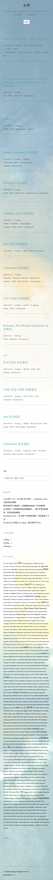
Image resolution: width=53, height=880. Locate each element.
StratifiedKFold (28, 786)
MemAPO (19, 698)
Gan (6, 650)
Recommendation (35, 750)
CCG (9, 581)
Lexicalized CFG (37, 681)
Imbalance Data (36, 659)
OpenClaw (31, 717)
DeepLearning (21, 614)
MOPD (38, 689)
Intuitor (18, 668)
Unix (10, 804)
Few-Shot (22, 638)
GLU (35, 644)
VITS (37, 804)
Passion (33, 723)
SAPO (45, 759)
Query (19, 741)
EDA (8, 626)
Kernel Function (37, 671)
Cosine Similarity (43, 599)
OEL (14, 714)
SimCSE (11, 777)
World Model (33, 813)
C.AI (45, 578)
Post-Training (23, 729)
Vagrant (42, 804)
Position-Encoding (13, 729)
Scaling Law (11, 765)
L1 (29, 674)
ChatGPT (33, 45)
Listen (5, 686)
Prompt (15, 738)
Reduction (6, 753)
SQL (19, 762)
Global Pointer (35, 650)
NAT (13, 708)
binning (17, 819)
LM (25, 52)
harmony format (10, 822)
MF (24, 689)
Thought (17, 798)
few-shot (30, 819)
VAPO (34, 804)
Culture (32, 602)
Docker (38, 620)
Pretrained (17, 735)
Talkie (31, 792)
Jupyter (5, 671)
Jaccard (36, 668)
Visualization (38, 807)
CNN (30, 581)
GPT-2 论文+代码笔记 (16, 298)
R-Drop (44, 741)
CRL (36, 581)
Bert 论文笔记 (11, 416)
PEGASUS (20, 193)
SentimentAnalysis (32, 774)
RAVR (17, 744)
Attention (7, 278)
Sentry (40, 774)
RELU (25, 744)
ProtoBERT (21, 738)
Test (4, 795)
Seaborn (18, 765)
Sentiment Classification (20, 774)
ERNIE (26, 626)
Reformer (13, 339)
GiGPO (26, 650)
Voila (24, 810)
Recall (27, 750)
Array (5, 569)
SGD (8, 762)
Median (13, 698)
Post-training (33, 728)
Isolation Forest (24, 668)
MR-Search (43, 689)
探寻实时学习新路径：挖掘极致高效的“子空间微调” (24, 506)
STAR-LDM (30, 762)
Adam (29, 566)
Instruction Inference (9, 668)
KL (24, 671)
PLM (29, 720)
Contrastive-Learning (16, 599)
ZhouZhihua (30, 816)
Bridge (33, 578)
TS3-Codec (12, 792)
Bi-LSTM (33, 575)
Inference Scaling (31, 662)
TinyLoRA (28, 798)
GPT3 (13, 647)
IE (23, 659)
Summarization (32, 193)
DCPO (5, 605)
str (44, 825)
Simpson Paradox (37, 777)
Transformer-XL (8, 801)
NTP (4, 711)
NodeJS (30, 711)
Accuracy (6, 566)
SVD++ (40, 762)
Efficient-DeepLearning (25, 629)
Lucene (47, 686)
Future (20, 644)
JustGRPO (11, 671)
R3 (11, 744)
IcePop (30, 659)
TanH (34, 792)
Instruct (23, 665)
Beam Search (19, 575)
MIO (27, 689)
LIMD (37, 674)
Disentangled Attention (10, 620)
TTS (21, 792)
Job (45, 668)
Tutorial (29, 801)
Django (33, 620)
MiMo (47, 698)
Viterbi (45, 807)
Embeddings (19, 632)
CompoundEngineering (23, 590)
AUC (42, 563)
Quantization (13, 741)
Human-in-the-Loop (14, 659)
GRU (31, 647)
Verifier (16, 807)
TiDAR (22, 798)
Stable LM (38, 783)
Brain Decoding (26, 578)
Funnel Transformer (11, 644)
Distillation (27, 620)
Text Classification (11, 795)
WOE (38, 810)
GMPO (39, 644)
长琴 (26, 5)
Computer (6, 593)
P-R (11, 720)
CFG (18, 581)
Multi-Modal (32, 704)
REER (21, 744)
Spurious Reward (21, 783)
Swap (31, 789)
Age (32, 566)
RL (9, 747)
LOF (28, 677)
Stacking (5, 786)
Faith (35, 635)
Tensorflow (46, 792)
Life (11, 684)
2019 (5, 355)
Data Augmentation (35, 605)
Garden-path (11, 650)
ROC (38, 747)
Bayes (13, 575)
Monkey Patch (12, 704)
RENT (30, 744)
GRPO (26, 647)
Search (23, 765)
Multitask (47, 704)
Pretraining (23, 735)
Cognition (35, 587)
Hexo (14, 875)
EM (11, 626)
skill (37, 825)
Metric (39, 698)
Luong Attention (8, 689)
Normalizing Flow (38, 711)
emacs (26, 819)
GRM (20, 647)
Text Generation (21, 795)
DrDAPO (24, 623)
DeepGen (6, 614)
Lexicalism (29, 681)
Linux (47, 684)
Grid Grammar (34, 653)
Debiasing (29, 611)
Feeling (17, 92)
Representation (27, 756)
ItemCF (32, 668)
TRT (7, 792)
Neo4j (16, 711)
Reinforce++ (34, 753)
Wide (17, 813)
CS (39, 581)
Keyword (10, 674)
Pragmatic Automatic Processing (12, 732)
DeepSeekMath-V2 (22, 617)
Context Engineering (38, 593)
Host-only (32, 656)
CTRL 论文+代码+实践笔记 (20, 389)
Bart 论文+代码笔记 (15, 244)
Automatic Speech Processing (26, 569)
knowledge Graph (28, 822)
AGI (16, 563)
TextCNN (41, 795)
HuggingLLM (40, 656)
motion (42, 822)
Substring (9, 789)
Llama (9, 686)
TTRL (18, 792)
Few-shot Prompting (31, 638)
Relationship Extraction (15, 756)
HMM (10, 656)
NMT (37, 708)
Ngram (26, 711)
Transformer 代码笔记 (16, 267)
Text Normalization (32, 795)
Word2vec (22, 813)
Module (46, 701)
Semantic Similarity (9, 771)
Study (46, 786)
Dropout (40, 623)
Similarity (17, 777)
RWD (42, 747)
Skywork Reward (8, 780)
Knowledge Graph (22, 674)
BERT (6, 129)
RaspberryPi (7, 750)
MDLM (15, 689)
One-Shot (34, 714)
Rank (45, 747)
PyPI (39, 738)
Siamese (45, 774)
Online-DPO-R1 (18, 717)
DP (21, 605)
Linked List (35, 684)
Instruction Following (41, 665)
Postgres (41, 729)
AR (40, 563)
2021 (5, 112)
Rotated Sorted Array (33, 759)
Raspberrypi (14, 750)
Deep (45, 611)
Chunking (38, 584)
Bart (25, 251)
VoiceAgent (19, 810)
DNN (17, 605)
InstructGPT (11, 52)
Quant (7, 741)
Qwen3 (32, 741)
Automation (39, 569)
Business (39, 578)
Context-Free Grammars (16, 596)
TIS (4, 792)
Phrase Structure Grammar (11, 725)
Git (30, 650)
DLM (14, 605)
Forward (23, 641)
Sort (37, 780)
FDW (24, 635)
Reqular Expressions (38, 756)
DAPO (43, 602)
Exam (13, 635)
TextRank (6, 798)
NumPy (46, 711)
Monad (5, 704)
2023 (5, 32)
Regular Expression (25, 753)
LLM (20, 52)
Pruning (27, 738)
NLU (34, 708)
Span (40, 780)
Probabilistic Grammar (34, 735)
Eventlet (5, 635)
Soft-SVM (27, 780)
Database (17, 611)
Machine (9, 692)
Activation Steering (21, 566)
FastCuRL (40, 635)
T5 (22, 96)
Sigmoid (5, 777)
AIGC (30, 563)
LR (31, 677)
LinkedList (42, 684)
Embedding (11, 632)
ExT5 (10, 635)
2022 (5, 72)
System (36, 789)
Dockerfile (12, 623)
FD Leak (20, 635)
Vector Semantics (8, 807)
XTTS (43, 813)
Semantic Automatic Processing (35, 768)
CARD (5, 581)
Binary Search (7, 578)
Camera (5, 584)
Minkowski (26, 701)
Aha (39, 566)
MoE (31, 701)
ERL (22, 626)
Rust (41, 759)
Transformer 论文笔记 (16, 443)
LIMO (41, 674)
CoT (25, 587)
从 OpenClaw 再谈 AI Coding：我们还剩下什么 (22, 523)
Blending (15, 578)
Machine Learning (20, 692)
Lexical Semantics (20, 681)
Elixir (46, 629)
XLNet (39, 813)
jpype (16, 822)
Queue (23, 741)
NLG (21, 708)
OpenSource (38, 717)
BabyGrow (22, 572)
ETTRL (31, 626)
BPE (17, 572)
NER (17, 708)
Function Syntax (41, 641)
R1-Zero (6, 744)
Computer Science (15, 593)
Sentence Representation (26, 771)
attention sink (7, 819)
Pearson (38, 723)
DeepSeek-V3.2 (11, 617)
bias (13, 819)
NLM (25, 708)
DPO (23, 605)
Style (4, 789)
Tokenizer (34, 798)
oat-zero (5, 825)
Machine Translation (33, 692)
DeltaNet (30, 617)
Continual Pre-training (31, 596)
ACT (4, 563)
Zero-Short (10, 816)
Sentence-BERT (7, 774)
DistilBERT (20, 620)
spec (40, 825)
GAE (23, 644)
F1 (16, 635)
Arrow (9, 569)
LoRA (13, 686)
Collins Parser (13, 590)
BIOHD (8, 572)
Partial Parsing (26, 723)
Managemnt (7, 695)
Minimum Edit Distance (16, 701)
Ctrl (25, 396)
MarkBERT (14, 695)
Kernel (30, 671)
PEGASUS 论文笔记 (15, 183)
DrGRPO (30, 623)
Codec (29, 587)
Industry (23, 662)
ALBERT (35, 563)
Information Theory (15, 665)
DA (36, 602)
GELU (31, 644)
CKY (26, 581)
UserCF (29, 804)
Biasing (38, 575)
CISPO (23, 581)
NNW (42, 708)
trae (47, 825)
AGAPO (11, 563)
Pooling (23, 162)
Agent (35, 566)
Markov (20, 695)
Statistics (11, 786)
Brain (20, 578)
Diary (43, 617)
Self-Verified (22, 768)
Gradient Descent (15, 653)
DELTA (10, 605)
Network (20, 711)
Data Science (29, 608)
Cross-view (24, 602)
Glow (41, 650)
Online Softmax (7, 717)
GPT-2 (9, 49)
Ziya (38, 816)
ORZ (21, 714)
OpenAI (25, 717)
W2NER (33, 810)
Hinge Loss (22, 656)
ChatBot (21, 584)
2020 (5, 145)
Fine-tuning (41, 638)
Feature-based (36, 423)
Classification (17, 587)
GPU (17, 647)
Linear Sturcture (27, 684)
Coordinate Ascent (28, 599)
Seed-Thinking (29, 765)
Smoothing (20, 780)
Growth (42, 653)
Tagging (26, 792)
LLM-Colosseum (14, 677)
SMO (15, 762)
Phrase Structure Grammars (27, 725)
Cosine (36, 599)
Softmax (32, 780)
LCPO (32, 674)
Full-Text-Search (31, 641)
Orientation (6, 720)
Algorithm (44, 566)
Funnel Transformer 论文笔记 (20, 152)
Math (36, 695)
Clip (22, 587)
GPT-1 (46, 644)
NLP (31, 52)
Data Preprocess (19, 608)
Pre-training (20, 427)
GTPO (42, 647)
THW (47, 789)
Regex (17, 753)
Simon (22, 777)
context (21, 819)
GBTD (27, 644)
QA (4, 741)
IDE (21, 659)
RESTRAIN (35, 744)
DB (48, 602)
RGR (44, 744)
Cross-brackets (16, 602)
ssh (42, 825)
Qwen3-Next (38, 741)
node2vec (46, 822)
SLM (12, 762)
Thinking (18, 45)
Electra (27, 369)
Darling (27, 605)
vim (4, 828)
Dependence (36, 617)
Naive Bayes (10, 711)
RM (17, 747)
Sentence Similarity (38, 771)
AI (27, 45)
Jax (43, 668)
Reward (12, 759)
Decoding (40, 611)
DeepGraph (12, 614)
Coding (6, 539)
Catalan (16, 584)
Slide (15, 780)
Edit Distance (14, 629)
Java (40, 668)
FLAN (29, 635)
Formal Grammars (15, 641)
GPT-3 (9, 647)
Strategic (21, 786)
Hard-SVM (15, 656)
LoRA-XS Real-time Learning (24, 686)
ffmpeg (35, 819)
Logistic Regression (38, 686)
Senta (16, 771)
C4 (5, 96)
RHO (47, 744)
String (42, 786)
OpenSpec (45, 717)
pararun (25, 825)
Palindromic (6, 723)
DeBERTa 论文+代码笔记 (18, 213)
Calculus (46, 581)
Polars (45, 725)
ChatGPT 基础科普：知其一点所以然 (26, 38)
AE (7, 563)
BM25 (13, 572)
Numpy (10, 714)
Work (27, 813)
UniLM (7, 119)
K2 (15, 671)
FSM (32, 635)
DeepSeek (37, 614)
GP (43, 644)
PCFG (19, 720)
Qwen (27, 741)
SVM (44, 762)
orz (21, 825)
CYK (42, 581)
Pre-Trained (25, 732)
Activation (12, 566)
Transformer (29, 96)
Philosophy (44, 723)
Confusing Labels (27, 593)
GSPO (38, 647)
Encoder (25, 278)
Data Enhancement (8, 608)
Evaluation (45, 632)
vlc (7, 828)
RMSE (25, 747)
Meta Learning (26, 698)
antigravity (43, 816)
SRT (25, 762)
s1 (34, 825)
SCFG (5, 762)
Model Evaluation (38, 701)
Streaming (37, 786)
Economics (6, 629)
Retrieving (6, 759)
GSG (6, 193)
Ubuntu (34, 801)
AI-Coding (24, 563)
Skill (43, 777)
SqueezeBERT (31, 783)
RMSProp (30, 747)
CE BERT (14, 581)
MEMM (20, 689)
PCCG (15, 720)
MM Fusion (32, 689)
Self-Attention (24, 281)
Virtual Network (23, 807)
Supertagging (26, 789)
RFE (40, 744)
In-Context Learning (15, 662)
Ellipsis (5, 632)
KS (27, 671)
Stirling (16, 786)
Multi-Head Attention (23, 704)
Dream (35, 623)
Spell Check (12, 783)
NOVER (46, 708)
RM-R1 (21, 747)
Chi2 (33, 584)
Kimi (15, 674)
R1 (48, 741)
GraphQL (27, 653)
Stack (43, 783)
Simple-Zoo (27, 777)
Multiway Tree (7, 708)
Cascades (10, 584)
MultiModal (40, 704)
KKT (21, 671)
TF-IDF (43, 789)
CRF (33, 581)
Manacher (42, 692)
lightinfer (36, 822)
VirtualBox (31, 807)
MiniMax (6, 701)
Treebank (19, 801)
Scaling (5, 765)
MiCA (43, 698)
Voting (28, 810)
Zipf (35, 816)
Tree (14, 801)
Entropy (39, 632)
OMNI (18, 714)
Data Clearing (45, 605)
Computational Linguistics (38, 590)
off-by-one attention (14, 825)
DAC (38, 602)
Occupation (27, 714)
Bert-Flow (27, 575)
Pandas (20, 723)
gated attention (42, 819)
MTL (11, 96)
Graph (22, 653)
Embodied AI (27, 632)
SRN (22, 762)
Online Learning (41, 714)
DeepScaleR (29, 614)
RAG (13, 744)
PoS (41, 725)
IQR (26, 659)
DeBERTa (15, 224)
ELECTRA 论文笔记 (15, 362)
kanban (21, 822)
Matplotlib (41, 695)
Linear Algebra (17, 684)
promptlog (30, 825)
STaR (36, 762)
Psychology (33, 738)
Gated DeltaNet (19, 650)
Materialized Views (28, 695)
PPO (36, 720)
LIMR (45, 674)
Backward (36, 572)
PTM (39, 720)
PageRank (44, 720)
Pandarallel (14, 723)
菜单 (26, 22)
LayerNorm (11, 681)
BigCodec (44, 575)
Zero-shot (23, 816)
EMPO (18, 626)
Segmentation (38, 765)
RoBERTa (17, 759)
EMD (15, 227)
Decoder (17, 278)
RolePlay (23, 759)
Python (44, 737)
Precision (6, 735)
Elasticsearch (36, 629)
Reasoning (22, 750)
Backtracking (29, 572)
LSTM (35, 677)
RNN (35, 747)
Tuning (24, 801)
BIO (4, 572)
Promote (9, 738)
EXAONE (43, 626)
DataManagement (8, 611)
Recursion (45, 750)
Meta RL (34, 698)
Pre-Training (33, 732)
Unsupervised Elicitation (20, 804)
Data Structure (41, 608)
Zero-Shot (17, 816)
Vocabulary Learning (9, 810)
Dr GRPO (18, 623)
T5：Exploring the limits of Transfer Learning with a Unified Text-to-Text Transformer (24, 82)
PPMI (32, 720)
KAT (18, 671)
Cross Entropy (7, 602)
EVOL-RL (36, 626)
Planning (37, 725)
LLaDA (22, 677)
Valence (47, 804)
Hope (27, 656)
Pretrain (11, 735)
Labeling (39, 677)
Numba (5, 714)
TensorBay (39, 792)
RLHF (37, 52)
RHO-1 (5, 747)
